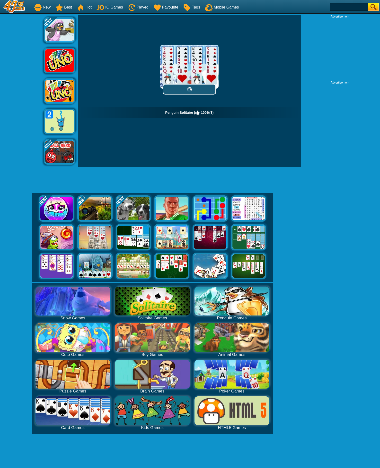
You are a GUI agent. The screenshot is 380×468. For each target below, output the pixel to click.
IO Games (110, 7)
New (42, 7)
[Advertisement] (21, 88)
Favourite (165, 7)
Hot (84, 7)
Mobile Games (222, 7)
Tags (191, 7)
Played (138, 7)
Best (63, 7)
